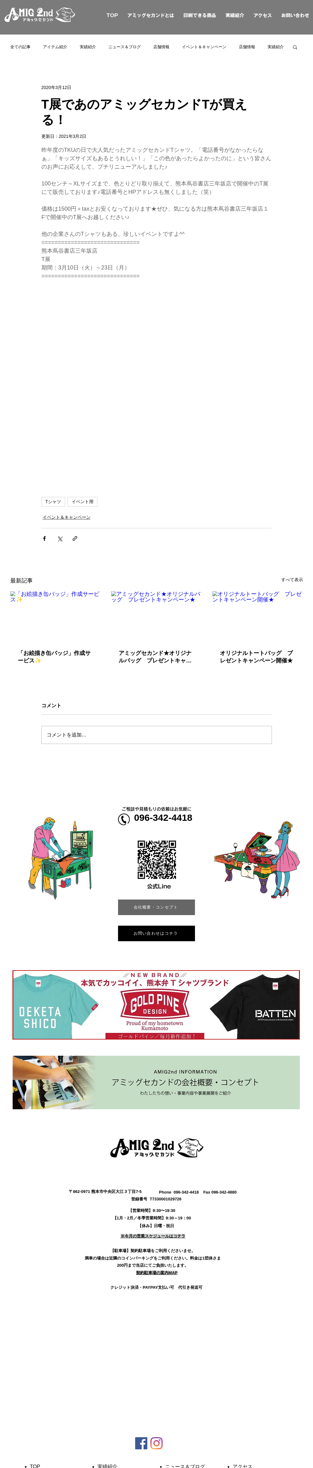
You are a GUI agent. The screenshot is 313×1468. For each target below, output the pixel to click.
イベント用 (82, 501)
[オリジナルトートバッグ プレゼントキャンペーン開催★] (257, 616)
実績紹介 (234, 15)
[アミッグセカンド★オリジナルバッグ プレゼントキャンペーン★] (156, 616)
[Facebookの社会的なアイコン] (141, 1443)
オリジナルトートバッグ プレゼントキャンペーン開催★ (256, 657)
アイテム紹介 (55, 46)
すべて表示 (292, 579)
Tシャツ (53, 501)
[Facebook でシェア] (44, 538)
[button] (295, 46)
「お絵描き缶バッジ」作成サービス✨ (54, 657)
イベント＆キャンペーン (204, 46)
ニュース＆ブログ (124, 46)
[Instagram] (156, 1443)
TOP (105, 15)
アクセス (263, 15)
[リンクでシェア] (75, 538)
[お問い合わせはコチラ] (156, 933)
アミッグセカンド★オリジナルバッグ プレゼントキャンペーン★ (155, 657)
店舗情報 (161, 46)
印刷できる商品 (199, 15)
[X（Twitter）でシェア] (60, 538)
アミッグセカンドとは (150, 15)
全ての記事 (20, 46)
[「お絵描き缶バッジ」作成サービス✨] (55, 616)
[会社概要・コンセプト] (156, 907)
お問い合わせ (295, 15)
